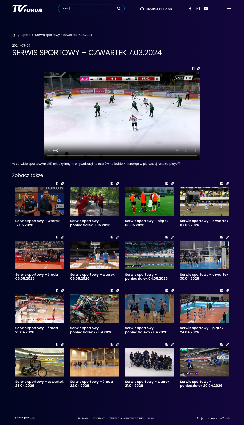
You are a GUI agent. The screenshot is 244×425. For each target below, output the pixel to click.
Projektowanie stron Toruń (213, 418)
